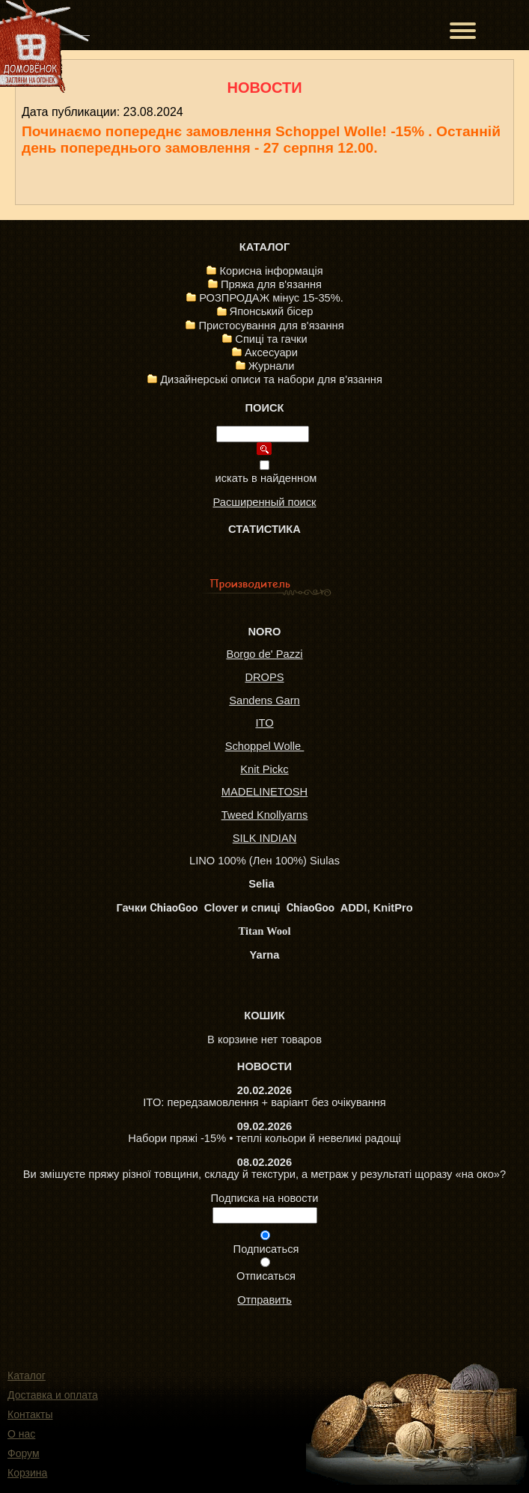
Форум (23, 1453)
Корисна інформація (270, 271)
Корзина (27, 1473)
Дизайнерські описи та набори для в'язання (271, 379)
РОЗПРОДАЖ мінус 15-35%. (271, 298)
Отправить (264, 1300)
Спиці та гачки (271, 339)
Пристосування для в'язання (270, 326)
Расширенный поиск (264, 502)
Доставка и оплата (52, 1395)
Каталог (26, 1375)
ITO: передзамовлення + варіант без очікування (264, 1102)
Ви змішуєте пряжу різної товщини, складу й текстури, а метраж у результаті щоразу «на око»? (264, 1174)
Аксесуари (271, 352)
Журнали (271, 366)
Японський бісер (272, 311)
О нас (21, 1434)
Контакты (29, 1414)
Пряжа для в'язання (271, 284)
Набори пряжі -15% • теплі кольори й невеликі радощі (264, 1138)
